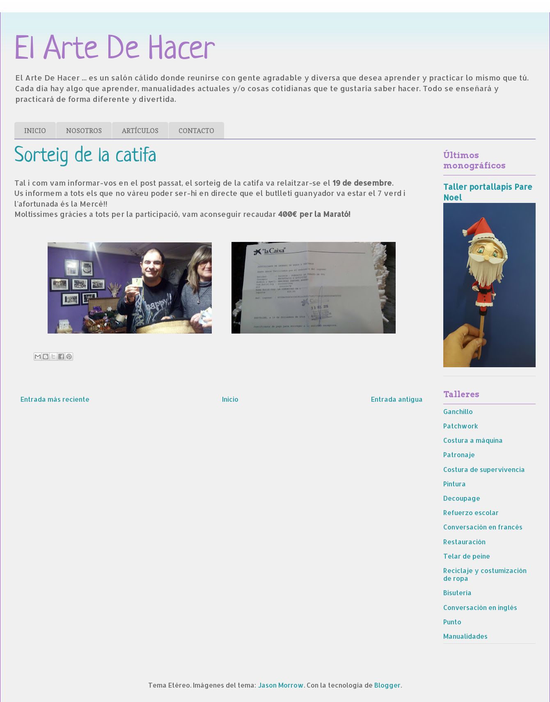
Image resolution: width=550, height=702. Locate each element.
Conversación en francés (482, 526)
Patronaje (459, 454)
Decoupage (461, 498)
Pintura (454, 483)
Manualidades (465, 636)
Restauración (464, 541)
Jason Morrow (281, 685)
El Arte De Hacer (114, 50)
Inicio (230, 399)
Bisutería (457, 592)
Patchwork (460, 425)
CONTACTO (196, 131)
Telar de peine (466, 556)
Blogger (387, 685)
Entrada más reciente (55, 399)
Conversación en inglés (480, 607)
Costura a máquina (473, 440)
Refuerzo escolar (471, 512)
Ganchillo (458, 411)
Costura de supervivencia (484, 469)
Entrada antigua (397, 399)
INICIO (35, 131)
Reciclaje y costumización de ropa (485, 574)
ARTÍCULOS (140, 131)
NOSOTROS (84, 131)
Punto (452, 621)
